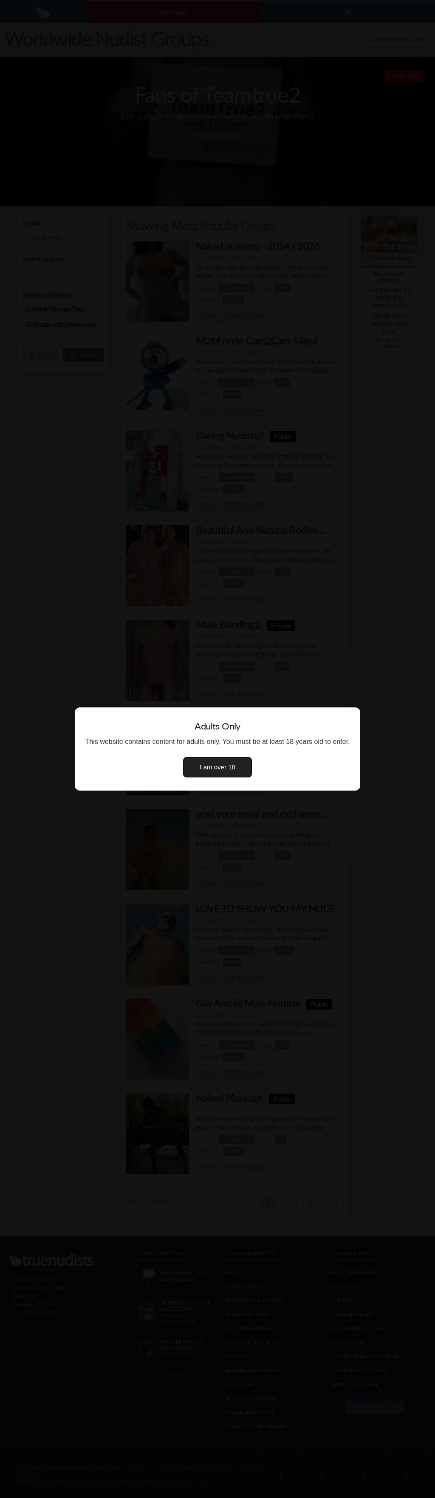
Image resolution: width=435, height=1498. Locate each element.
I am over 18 (217, 767)
